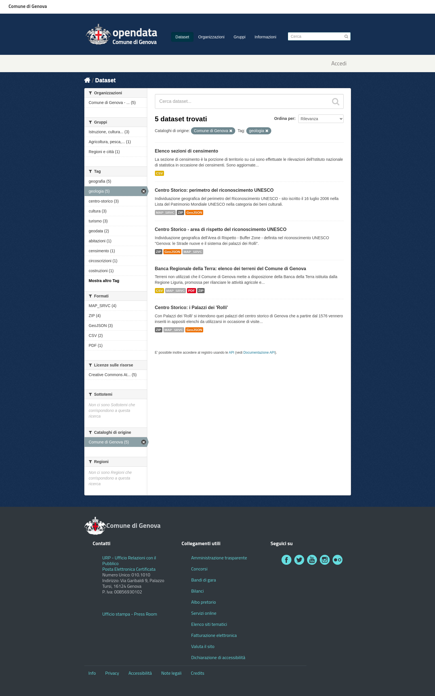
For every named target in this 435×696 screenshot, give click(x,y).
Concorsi (199, 568)
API (231, 353)
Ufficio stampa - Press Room (129, 613)
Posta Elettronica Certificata (128, 569)
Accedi (338, 63)
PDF (191, 291)
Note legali (171, 673)
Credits (197, 673)
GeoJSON (194, 212)
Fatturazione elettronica (214, 635)
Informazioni (265, 37)
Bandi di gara (203, 579)
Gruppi (239, 37)
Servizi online (204, 613)
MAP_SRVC (165, 212)
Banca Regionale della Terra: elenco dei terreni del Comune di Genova (230, 268)
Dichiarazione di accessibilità (218, 657)
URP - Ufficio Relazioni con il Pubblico (129, 560)
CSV (159, 173)
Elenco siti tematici (209, 624)
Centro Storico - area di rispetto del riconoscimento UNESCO (221, 229)
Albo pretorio (203, 602)
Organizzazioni (211, 37)
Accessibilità (140, 673)
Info (92, 673)
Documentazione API (259, 353)
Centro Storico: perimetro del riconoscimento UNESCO (214, 190)
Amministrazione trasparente (219, 557)
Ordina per (284, 118)
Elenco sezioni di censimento (186, 151)
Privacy (112, 673)
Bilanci (197, 590)
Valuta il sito (203, 646)
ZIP (180, 212)
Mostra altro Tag (104, 280)
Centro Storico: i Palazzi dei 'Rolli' (191, 307)
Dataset (182, 37)
